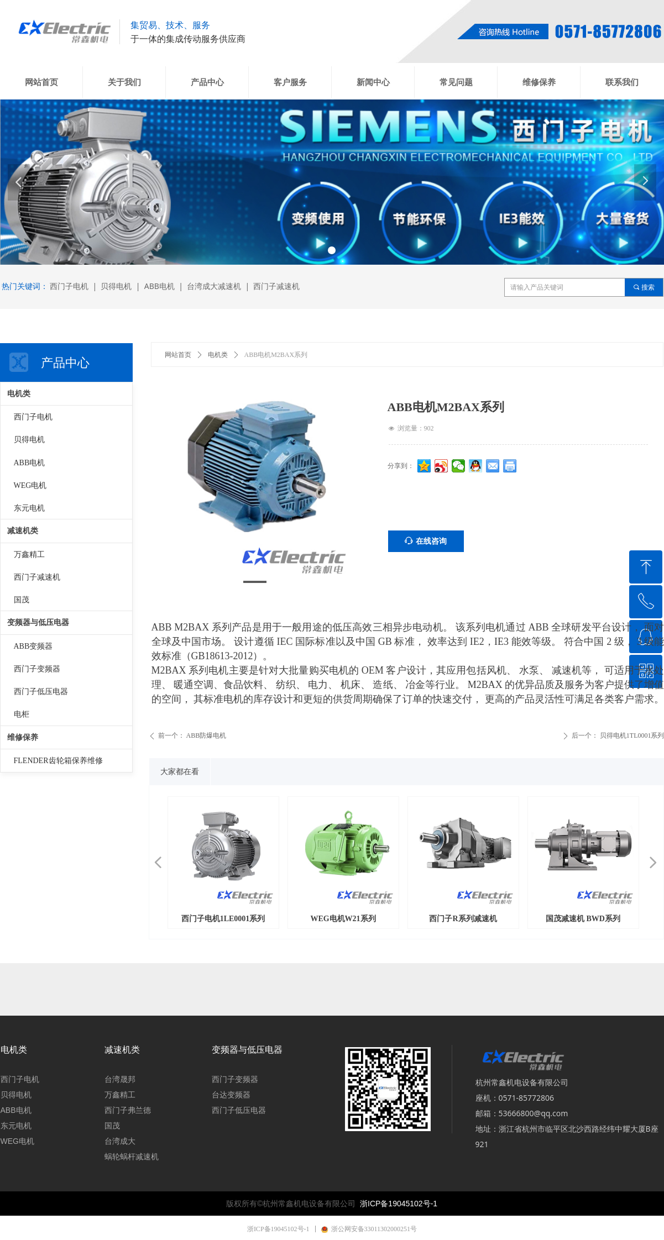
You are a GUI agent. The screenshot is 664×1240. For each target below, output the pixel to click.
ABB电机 (29, 463)
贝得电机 (29, 439)
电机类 (218, 355)
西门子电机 (33, 417)
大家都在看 (179, 772)
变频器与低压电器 (38, 622)
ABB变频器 (33, 646)
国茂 (21, 600)
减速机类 (22, 531)
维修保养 (22, 737)
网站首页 (178, 355)
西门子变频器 (37, 669)
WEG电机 (30, 485)
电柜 (21, 714)
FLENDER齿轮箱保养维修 (58, 760)
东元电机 (29, 508)
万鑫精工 (29, 554)
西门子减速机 (37, 577)
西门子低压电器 (41, 691)
